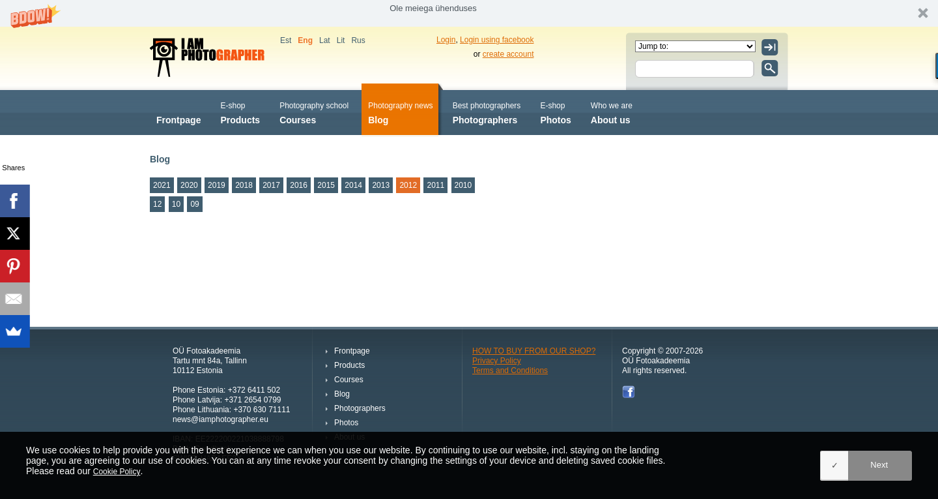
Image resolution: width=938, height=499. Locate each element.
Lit (341, 40)
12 (157, 204)
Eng (305, 40)
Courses (313, 111)
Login (445, 39)
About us (611, 111)
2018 (244, 185)
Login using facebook (496, 39)
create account (508, 54)
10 (176, 204)
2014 (353, 185)
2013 (381, 185)
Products (240, 111)
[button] (469, 13)
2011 (435, 185)
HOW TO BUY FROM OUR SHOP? (533, 350)
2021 (162, 185)
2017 (271, 185)
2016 (298, 185)
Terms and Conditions (510, 370)
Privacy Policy (496, 360)
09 (194, 204)
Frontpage (178, 111)
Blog (400, 111)
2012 (408, 185)
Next (879, 465)
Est (285, 40)
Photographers (487, 111)
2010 (463, 185)
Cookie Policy (117, 471)
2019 (216, 185)
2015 (326, 185)
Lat (324, 40)
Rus (358, 40)
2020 (189, 185)
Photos (555, 111)
